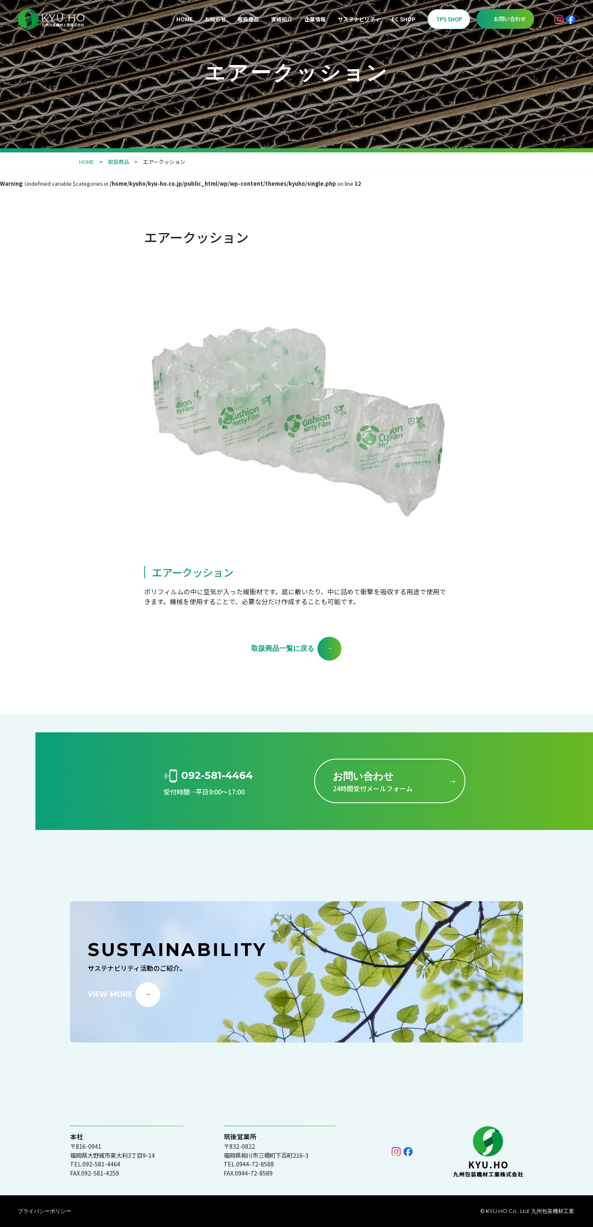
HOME (184, 19)
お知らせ (215, 19)
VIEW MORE (110, 993)
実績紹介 (281, 19)
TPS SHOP (449, 19)
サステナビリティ (359, 19)
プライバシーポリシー (44, 1211)
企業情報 (315, 19)
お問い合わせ (510, 19)
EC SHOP (404, 19)
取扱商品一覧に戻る (282, 648)
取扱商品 (248, 19)
